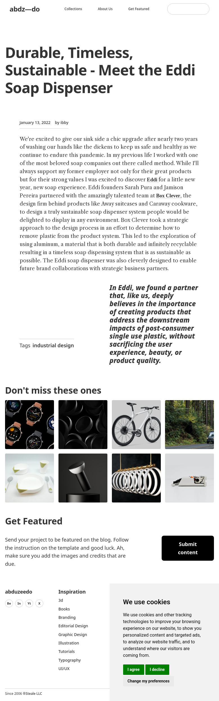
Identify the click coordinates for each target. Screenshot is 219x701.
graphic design (72, 634)
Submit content (188, 548)
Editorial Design (73, 625)
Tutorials (66, 651)
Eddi (153, 179)
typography (69, 660)
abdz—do (25, 8)
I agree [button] (134, 669)
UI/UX (64, 668)
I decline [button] (157, 669)
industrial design (53, 345)
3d (60, 600)
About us (105, 8)
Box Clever (168, 196)
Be (9, 603)
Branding (67, 617)
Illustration (68, 643)
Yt (29, 603)
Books (64, 609)
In (19, 603)
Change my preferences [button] (149, 681)
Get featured (138, 8)
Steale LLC (34, 693)
